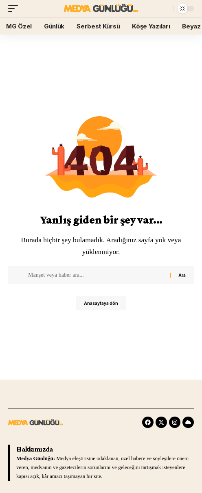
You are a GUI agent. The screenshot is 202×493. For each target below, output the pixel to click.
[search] (165, 9)
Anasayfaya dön (101, 303)
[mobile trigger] (15, 8)
